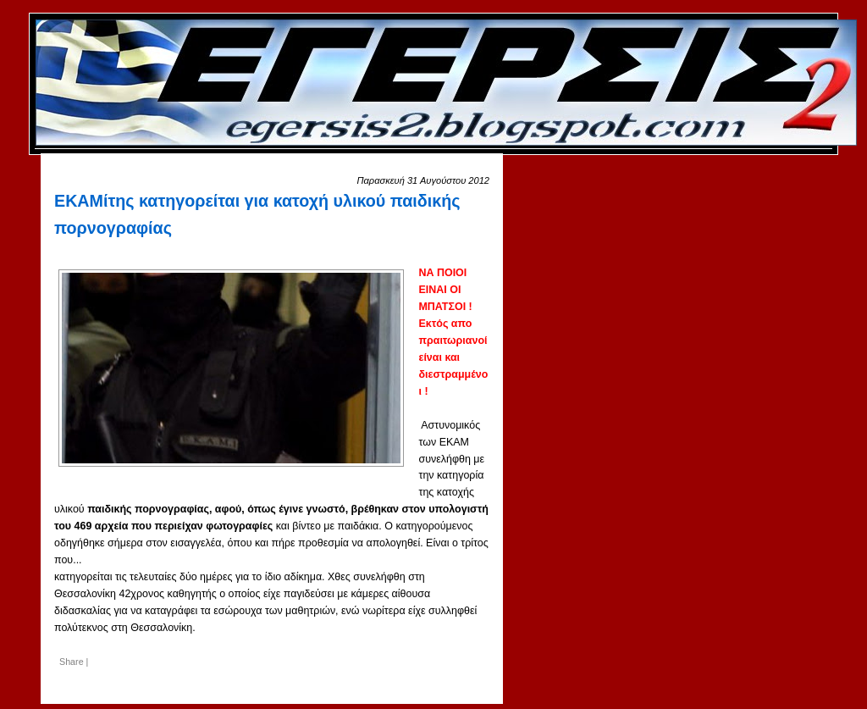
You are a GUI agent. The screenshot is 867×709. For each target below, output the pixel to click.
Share (71, 661)
